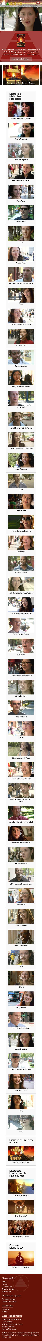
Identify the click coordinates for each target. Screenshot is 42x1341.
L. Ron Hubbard (7, 1322)
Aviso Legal (7, 1337)
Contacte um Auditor (9, 1302)
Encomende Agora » (21, 59)
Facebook (5, 1309)
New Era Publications (9, 1329)
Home (4, 1282)
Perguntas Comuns (8, 1299)
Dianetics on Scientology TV (11, 1319)
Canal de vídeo (7, 1286)
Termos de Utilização (32, 1335)
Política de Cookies (17, 1335)
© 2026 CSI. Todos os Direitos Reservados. (16, 1333)
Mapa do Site (6, 1291)
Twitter (4, 1312)
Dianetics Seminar (8, 1289)
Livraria (4, 1284)
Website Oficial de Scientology (12, 1324)
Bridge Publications (8, 1326)
